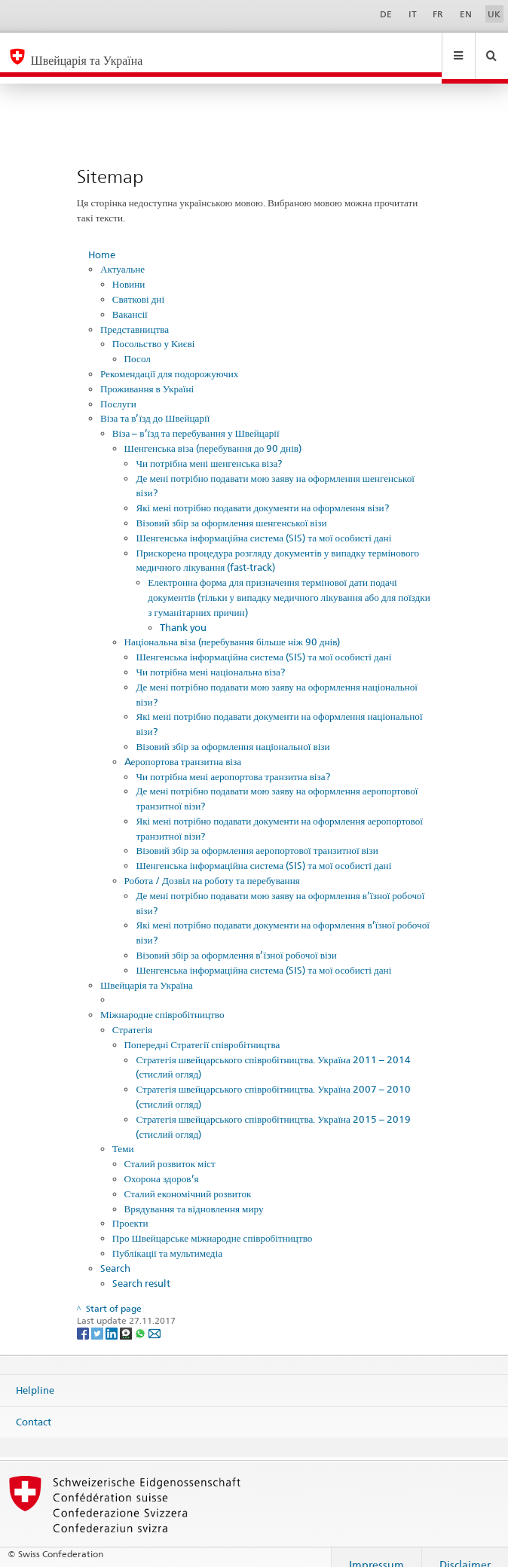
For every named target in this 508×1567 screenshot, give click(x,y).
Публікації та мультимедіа (167, 1239)
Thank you (183, 613)
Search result (141, 1269)
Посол (137, 344)
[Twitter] (98, 1318)
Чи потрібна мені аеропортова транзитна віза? (232, 762)
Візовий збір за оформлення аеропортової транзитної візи (257, 836)
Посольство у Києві (153, 329)
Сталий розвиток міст (170, 1149)
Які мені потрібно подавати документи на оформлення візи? (262, 493)
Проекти (130, 1209)
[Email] (154, 1318)
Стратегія (132, 1015)
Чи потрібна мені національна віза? (210, 657)
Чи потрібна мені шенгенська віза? (209, 449)
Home (101, 240)
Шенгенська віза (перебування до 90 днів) (212, 434)
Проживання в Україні (147, 374)
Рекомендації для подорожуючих (169, 359)
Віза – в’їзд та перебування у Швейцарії (196, 419)
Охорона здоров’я (161, 1164)
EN (466, 14)
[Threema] (127, 1318)
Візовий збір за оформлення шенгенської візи (231, 508)
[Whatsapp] (141, 1318)
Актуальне (122, 254)
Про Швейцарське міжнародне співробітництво (212, 1224)
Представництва (134, 315)
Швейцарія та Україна (146, 971)
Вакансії (130, 300)
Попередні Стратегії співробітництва (202, 1030)
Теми (123, 1134)
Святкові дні (138, 285)
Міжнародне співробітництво (162, 1000)
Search (115, 1254)
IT (413, 14)
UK (494, 14)
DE (386, 14)
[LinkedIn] (113, 1318)
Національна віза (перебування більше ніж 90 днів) (232, 627)
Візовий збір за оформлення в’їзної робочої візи (236, 940)
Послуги (118, 389)
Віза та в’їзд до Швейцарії (155, 404)
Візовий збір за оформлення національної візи (232, 732)
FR (438, 14)
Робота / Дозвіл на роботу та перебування (212, 866)
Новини (128, 270)
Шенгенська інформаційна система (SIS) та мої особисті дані (263, 523)
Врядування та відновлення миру (194, 1194)
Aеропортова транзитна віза (183, 747)
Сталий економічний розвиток (188, 1179)
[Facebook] (84, 1318)
